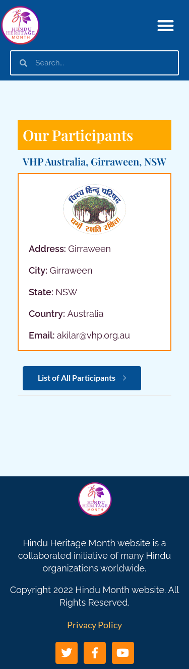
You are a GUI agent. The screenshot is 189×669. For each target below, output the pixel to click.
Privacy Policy (94, 624)
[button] (166, 25)
